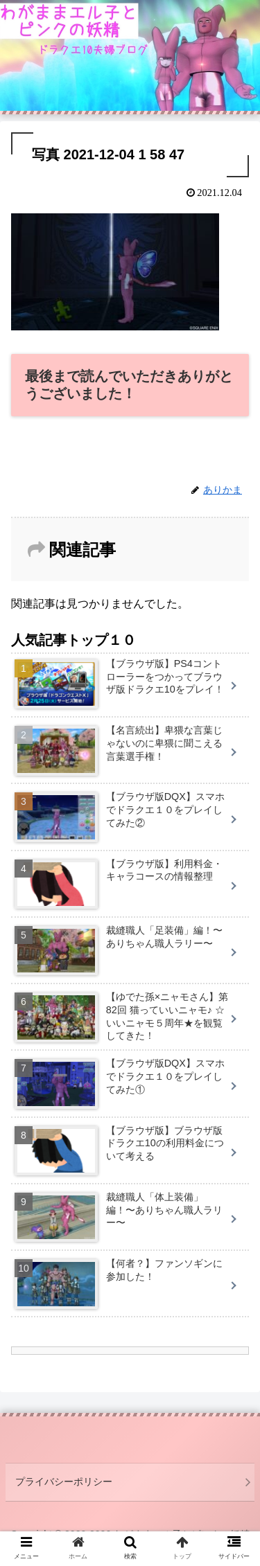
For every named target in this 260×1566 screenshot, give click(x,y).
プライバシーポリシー (63, 1481)
